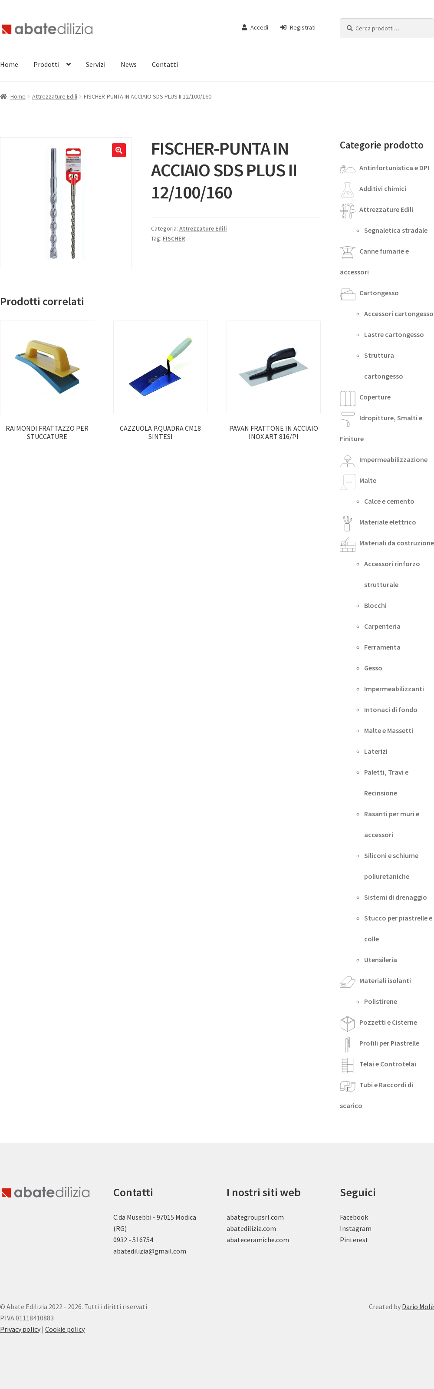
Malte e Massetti (388, 730)
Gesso (373, 667)
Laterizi (376, 751)
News (129, 64)
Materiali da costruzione (396, 542)
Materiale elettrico (387, 522)
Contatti (165, 64)
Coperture (375, 397)
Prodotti (46, 64)
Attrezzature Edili (54, 96)
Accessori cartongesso (399, 313)
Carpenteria (382, 626)
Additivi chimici (382, 188)
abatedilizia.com (251, 1228)
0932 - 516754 (133, 1239)
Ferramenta (382, 647)
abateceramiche (251, 1239)
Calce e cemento (389, 501)
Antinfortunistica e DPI (394, 167)
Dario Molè (418, 1306)
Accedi (255, 27)
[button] (119, 150)
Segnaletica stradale (395, 230)
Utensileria (380, 959)
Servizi (95, 64)
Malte (367, 480)
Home (18, 96)
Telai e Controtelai (387, 1063)
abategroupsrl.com (255, 1217)
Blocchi (375, 605)
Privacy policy (20, 1329)
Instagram (356, 1228)
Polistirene (380, 1001)
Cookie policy (65, 1329)
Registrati (298, 27)
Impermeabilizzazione (393, 459)
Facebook (354, 1217)
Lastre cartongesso (394, 334)
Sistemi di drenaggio (395, 897)
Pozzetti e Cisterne (388, 1022)
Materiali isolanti (385, 980)
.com (282, 1239)
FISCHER (174, 238)
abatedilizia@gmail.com (149, 1251)
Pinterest (354, 1239)
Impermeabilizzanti (394, 688)
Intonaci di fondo (391, 709)
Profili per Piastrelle (389, 1043)
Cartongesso (379, 292)
